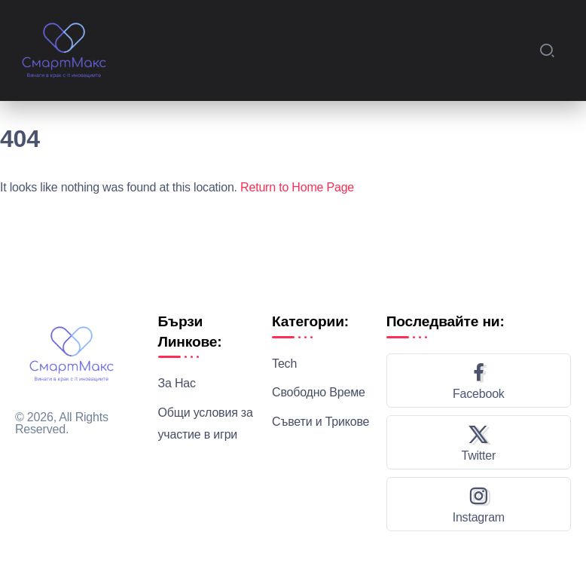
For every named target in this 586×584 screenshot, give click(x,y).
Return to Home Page (297, 187)
